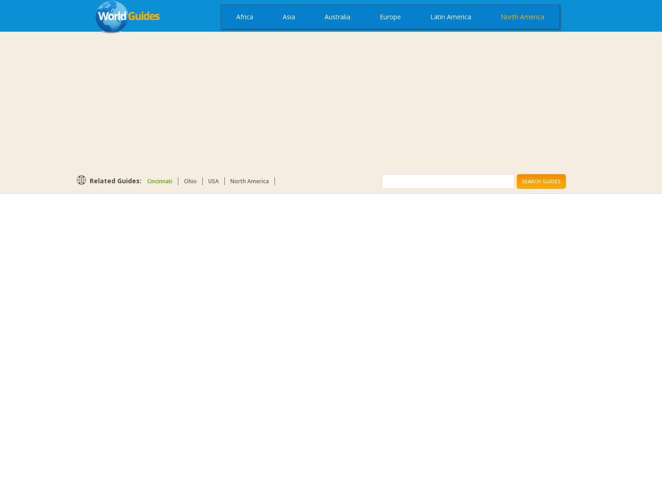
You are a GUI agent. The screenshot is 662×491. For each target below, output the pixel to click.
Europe (390, 16)
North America (522, 16)
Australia (337, 16)
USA (213, 181)
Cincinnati (159, 181)
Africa (244, 16)
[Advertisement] (331, 103)
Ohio (190, 181)
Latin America (450, 16)
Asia (289, 16)
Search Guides (541, 181)
